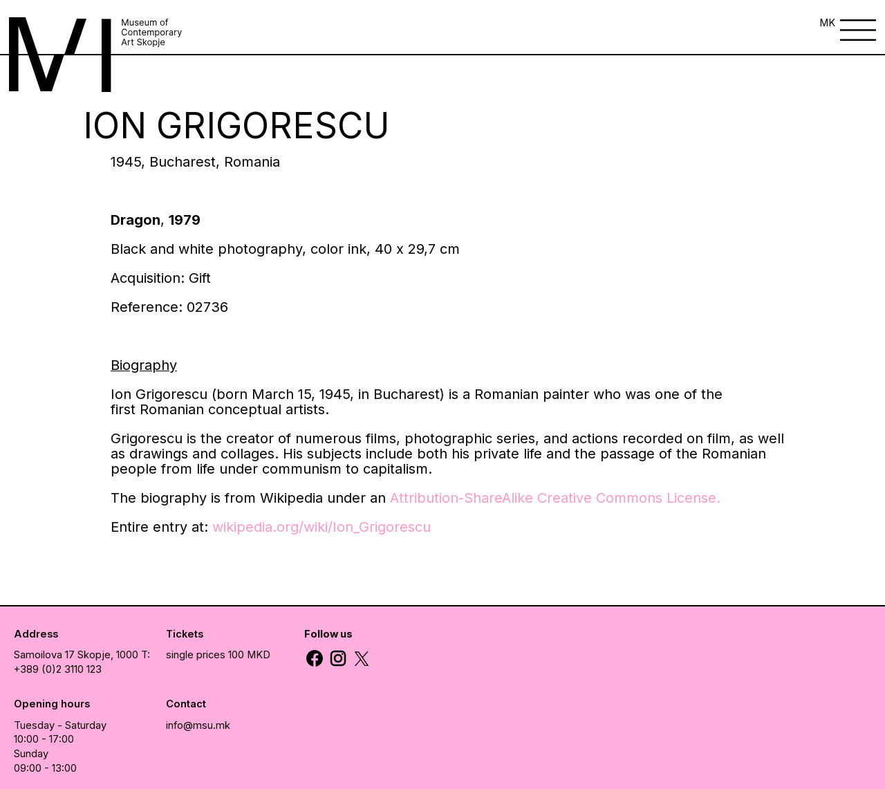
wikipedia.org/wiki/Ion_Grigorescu (321, 527)
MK (827, 23)
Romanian (172, 409)
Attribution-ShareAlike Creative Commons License (553, 498)
